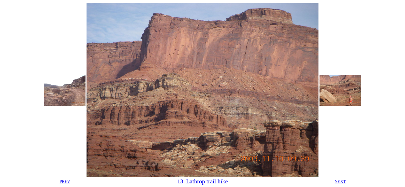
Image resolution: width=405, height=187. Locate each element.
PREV (65, 181)
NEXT (340, 181)
